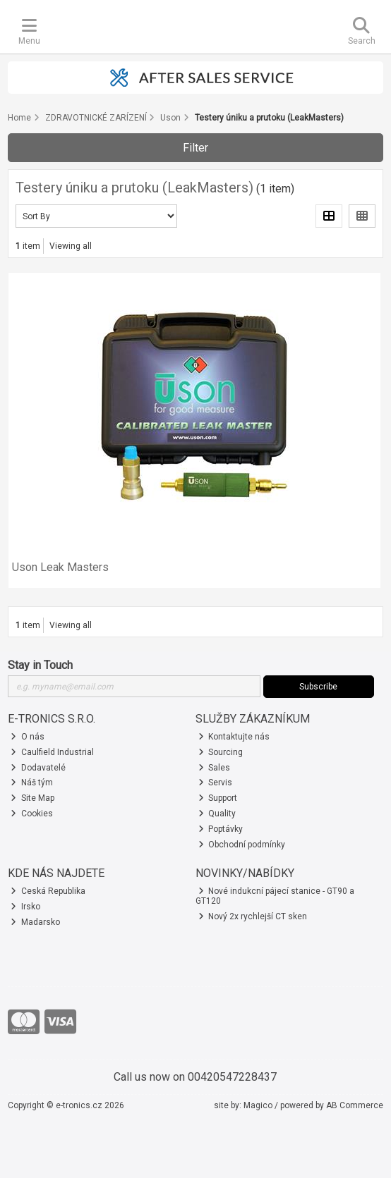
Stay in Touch (40, 665)
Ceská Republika (48, 891)
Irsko (25, 907)
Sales (214, 768)
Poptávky (220, 829)
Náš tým (32, 782)
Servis (215, 782)
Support (218, 798)
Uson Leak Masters (60, 567)
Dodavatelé (38, 768)
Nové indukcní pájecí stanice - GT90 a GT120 (275, 896)
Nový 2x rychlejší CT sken (253, 916)
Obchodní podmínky (242, 844)
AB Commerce (354, 1105)
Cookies (32, 813)
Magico (257, 1105)
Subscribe (318, 687)
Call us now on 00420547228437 (195, 1077)
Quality (217, 813)
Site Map (32, 798)
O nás (27, 737)
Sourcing (220, 752)
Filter (195, 147)
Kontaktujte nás (234, 737)
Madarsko (35, 922)
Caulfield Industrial (52, 752)
